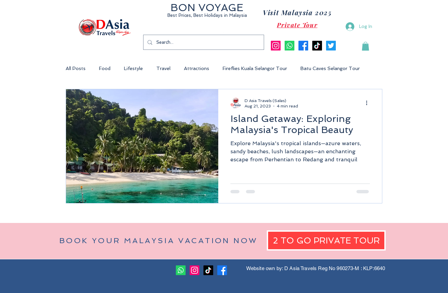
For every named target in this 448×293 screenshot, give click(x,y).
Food (104, 68)
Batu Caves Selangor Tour (330, 68)
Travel (163, 68)
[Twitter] (331, 46)
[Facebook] (303, 46)
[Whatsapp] (289, 46)
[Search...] (203, 42)
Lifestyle (133, 68)
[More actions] (369, 103)
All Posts (76, 68)
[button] (365, 46)
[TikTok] (317, 46)
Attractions (196, 68)
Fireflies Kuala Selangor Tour (255, 68)
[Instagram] (276, 46)
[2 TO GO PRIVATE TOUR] (326, 240)
